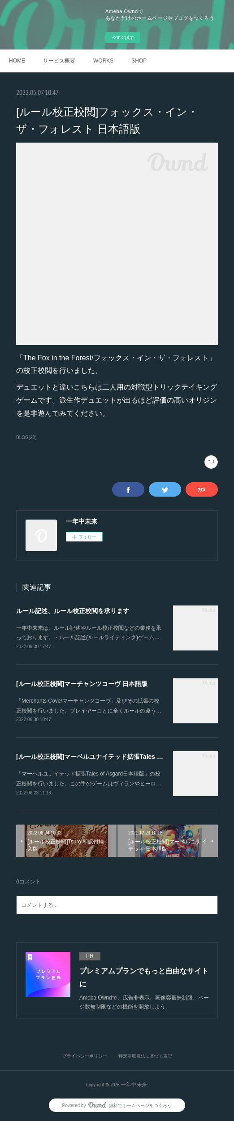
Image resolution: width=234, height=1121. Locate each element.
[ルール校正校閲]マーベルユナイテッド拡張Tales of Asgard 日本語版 (114, 756)
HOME (17, 61)
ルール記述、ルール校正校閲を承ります (72, 610)
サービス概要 (59, 61)
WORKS (103, 61)
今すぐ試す (123, 37)
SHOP (139, 61)
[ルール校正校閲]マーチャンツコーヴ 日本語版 (81, 683)
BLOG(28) (26, 437)
